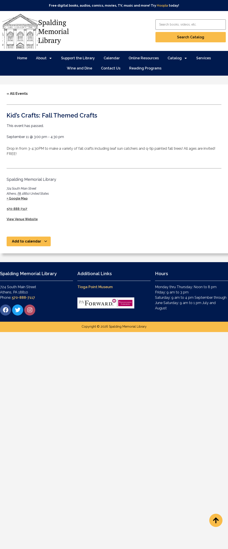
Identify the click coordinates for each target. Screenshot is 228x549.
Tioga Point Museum (95, 287)
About (44, 58)
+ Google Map (17, 198)
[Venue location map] (103, 197)
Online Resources (144, 58)
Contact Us (110, 68)
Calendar (112, 58)
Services (203, 58)
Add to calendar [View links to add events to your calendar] (29, 241)
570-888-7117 (17, 209)
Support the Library (78, 58)
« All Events (17, 94)
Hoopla (162, 5)
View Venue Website (22, 219)
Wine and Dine (79, 68)
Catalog (177, 58)
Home (22, 58)
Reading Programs (145, 68)
